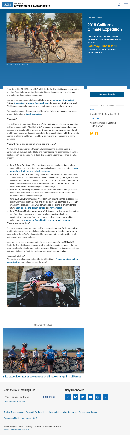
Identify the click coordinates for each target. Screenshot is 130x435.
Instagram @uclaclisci (63, 100)
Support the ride (107, 94)
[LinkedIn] (83, 399)
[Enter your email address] (22, 397)
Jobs (51, 412)
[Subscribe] (49, 397)
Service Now (84, 412)
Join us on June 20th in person (30, 208)
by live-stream (43, 171)
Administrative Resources (65, 412)
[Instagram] (68, 399)
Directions (42, 412)
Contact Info (31, 412)
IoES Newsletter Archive (15, 401)
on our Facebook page (39, 103)
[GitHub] (98, 399)
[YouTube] (90, 399)
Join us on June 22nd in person (39, 220)
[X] (105, 399)
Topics (7, 412)
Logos (94, 412)
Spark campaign (33, 114)
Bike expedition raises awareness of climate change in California (42, 376)
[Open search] (119, 5)
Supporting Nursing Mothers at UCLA (20, 418)
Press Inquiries (17, 412)
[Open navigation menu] (125, 4)
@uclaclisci (19, 103)
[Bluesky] (75, 399)
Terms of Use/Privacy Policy (16, 429)
